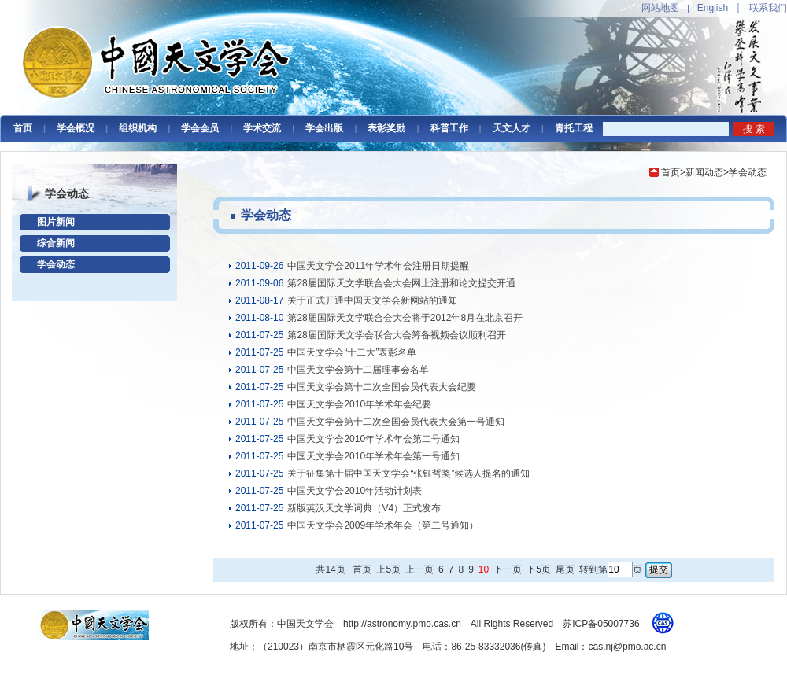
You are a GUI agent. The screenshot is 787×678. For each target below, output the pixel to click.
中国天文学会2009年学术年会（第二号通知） (382, 525)
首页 (22, 128)
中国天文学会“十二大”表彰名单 (351, 352)
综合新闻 (56, 243)
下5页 (539, 569)
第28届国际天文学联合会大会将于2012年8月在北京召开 (405, 317)
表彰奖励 (386, 128)
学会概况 (75, 128)
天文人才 (511, 128)
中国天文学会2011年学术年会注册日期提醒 (378, 265)
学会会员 (200, 128)
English (712, 7)
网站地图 (660, 7)
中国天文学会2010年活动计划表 (354, 490)
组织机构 (138, 128)
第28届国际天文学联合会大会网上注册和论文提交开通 (401, 283)
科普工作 (449, 128)
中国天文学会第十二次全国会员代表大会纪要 (381, 386)
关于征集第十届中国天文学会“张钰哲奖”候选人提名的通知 (408, 473)
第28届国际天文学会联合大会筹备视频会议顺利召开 (396, 335)
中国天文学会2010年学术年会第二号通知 (373, 438)
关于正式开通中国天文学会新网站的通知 (372, 300)
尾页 (565, 569)
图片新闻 (56, 221)
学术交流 (262, 128)
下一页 (507, 569)
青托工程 (574, 128)
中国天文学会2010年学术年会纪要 (359, 404)
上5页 (388, 569)
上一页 (419, 569)
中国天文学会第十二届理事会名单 (358, 369)
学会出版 (324, 128)
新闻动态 (704, 172)
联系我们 (768, 7)
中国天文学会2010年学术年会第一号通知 (373, 456)
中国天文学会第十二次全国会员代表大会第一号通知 (395, 421)
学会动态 (56, 264)
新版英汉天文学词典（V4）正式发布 (364, 508)
